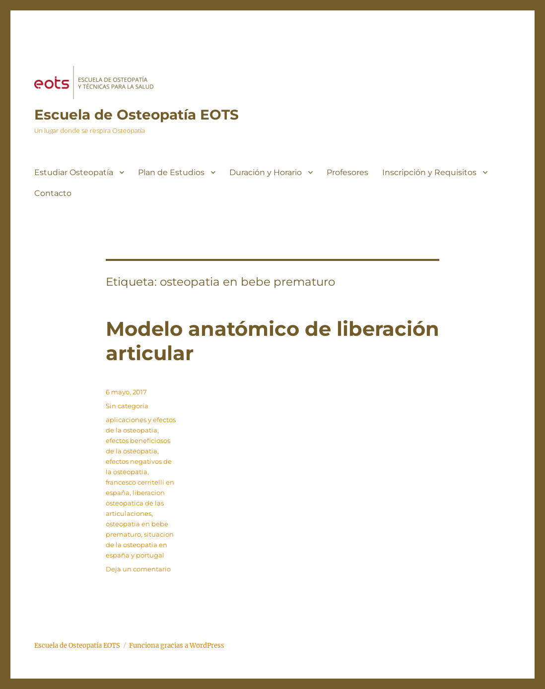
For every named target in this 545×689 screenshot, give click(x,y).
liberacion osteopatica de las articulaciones (135, 503)
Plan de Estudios (171, 172)
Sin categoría (127, 406)
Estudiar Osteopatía (73, 172)
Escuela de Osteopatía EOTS (136, 114)
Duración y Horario (265, 172)
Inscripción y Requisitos (429, 172)
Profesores (347, 172)
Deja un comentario (138, 569)
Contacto (52, 193)
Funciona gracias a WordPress (176, 645)
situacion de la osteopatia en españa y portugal (140, 544)
